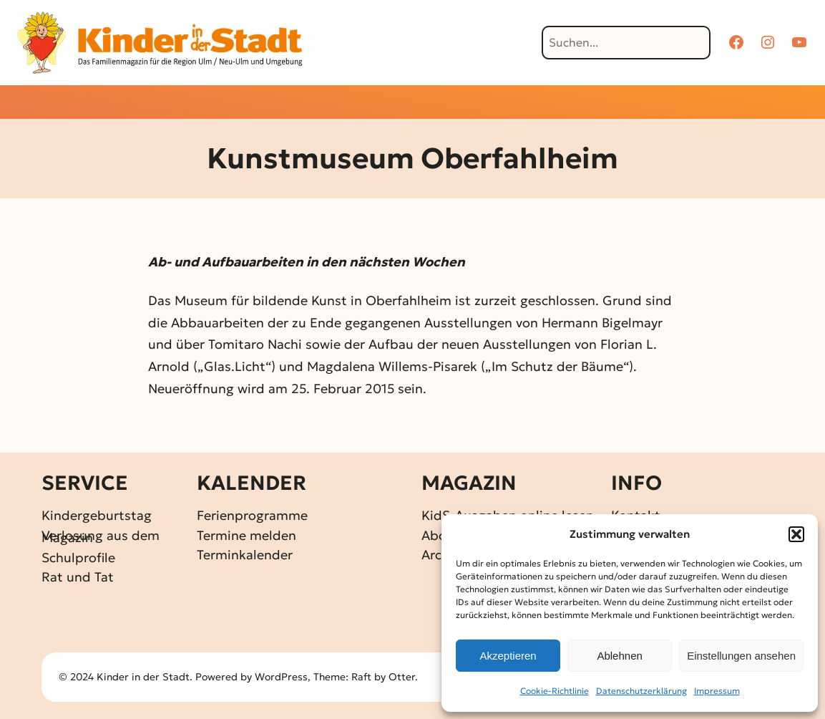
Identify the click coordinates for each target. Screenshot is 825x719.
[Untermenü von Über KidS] (616, 103)
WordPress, (284, 676)
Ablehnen (619, 656)
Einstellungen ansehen (741, 656)
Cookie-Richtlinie (554, 690)
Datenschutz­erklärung (641, 690)
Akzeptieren (507, 656)
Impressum (717, 690)
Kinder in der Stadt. (144, 676)
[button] (796, 534)
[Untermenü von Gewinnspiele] (388, 103)
